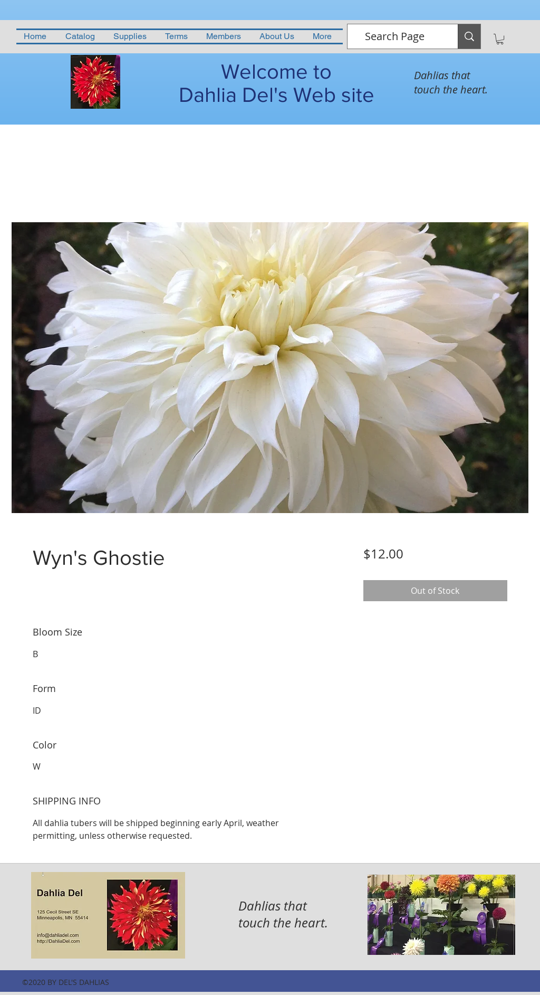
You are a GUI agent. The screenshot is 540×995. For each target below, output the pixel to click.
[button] (500, 39)
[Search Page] (395, 36)
